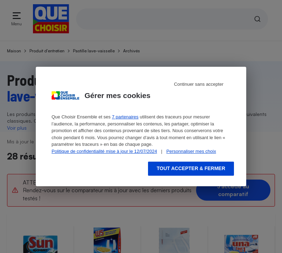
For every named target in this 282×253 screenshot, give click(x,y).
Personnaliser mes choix (191, 151)
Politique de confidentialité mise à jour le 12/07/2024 (104, 151)
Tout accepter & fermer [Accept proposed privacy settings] (191, 168)
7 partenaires (125, 116)
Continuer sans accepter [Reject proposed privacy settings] (198, 84)
